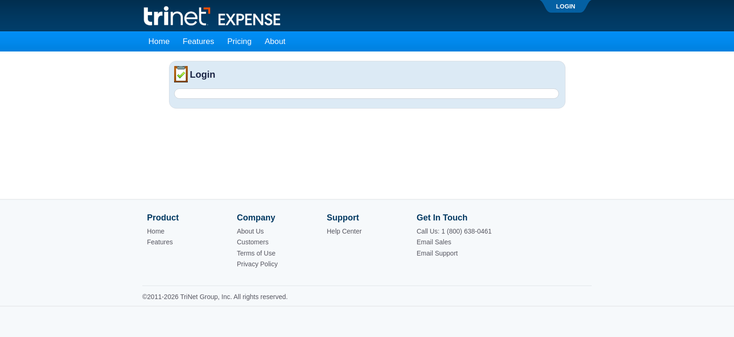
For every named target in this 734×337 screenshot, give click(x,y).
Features (198, 41)
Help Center (344, 231)
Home (158, 41)
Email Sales (434, 242)
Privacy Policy (257, 264)
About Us (250, 231)
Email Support (437, 253)
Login (565, 6)
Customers (253, 242)
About (274, 41)
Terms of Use (256, 253)
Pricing (239, 41)
